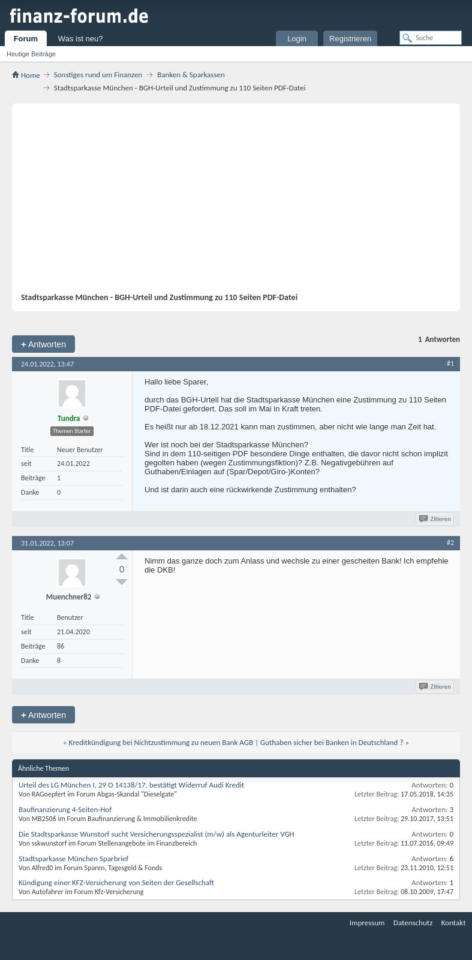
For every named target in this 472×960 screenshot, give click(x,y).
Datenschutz (412, 922)
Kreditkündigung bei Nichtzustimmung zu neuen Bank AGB (161, 742)
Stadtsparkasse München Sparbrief (73, 858)
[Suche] (430, 38)
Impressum (367, 922)
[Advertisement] (246, 202)
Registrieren (350, 38)
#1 (450, 363)
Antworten (43, 344)
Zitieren (435, 519)
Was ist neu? (80, 38)
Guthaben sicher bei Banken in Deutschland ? (332, 742)
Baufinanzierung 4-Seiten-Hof (65, 809)
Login (296, 38)
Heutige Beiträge (31, 53)
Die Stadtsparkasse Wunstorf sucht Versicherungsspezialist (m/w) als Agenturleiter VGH (156, 833)
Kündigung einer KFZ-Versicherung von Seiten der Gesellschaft (116, 882)
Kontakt (453, 922)
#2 (450, 542)
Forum (26, 38)
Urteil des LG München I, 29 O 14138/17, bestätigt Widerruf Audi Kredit (131, 784)
